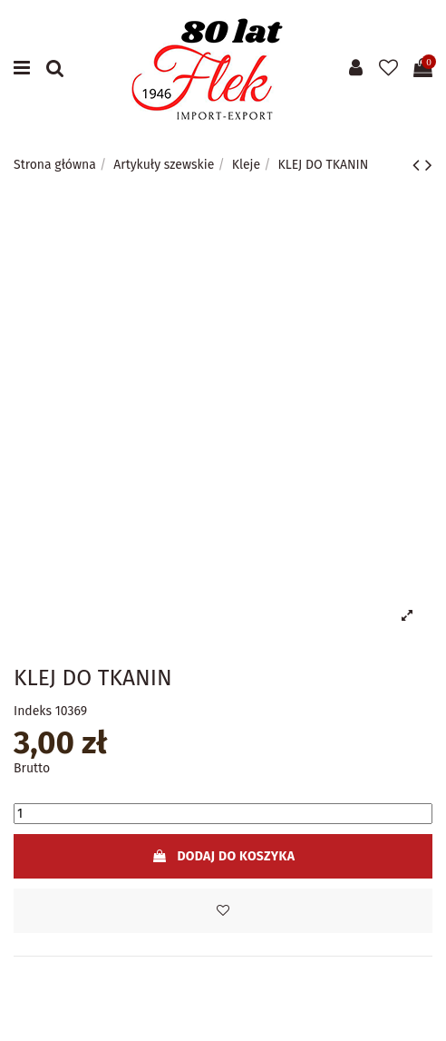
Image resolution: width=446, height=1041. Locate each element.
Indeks (33, 711)
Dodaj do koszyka (223, 856)
